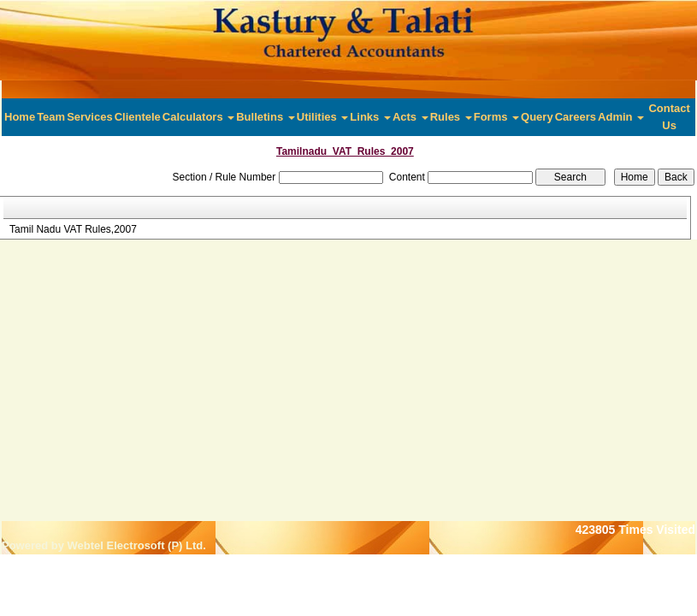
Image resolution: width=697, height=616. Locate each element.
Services (90, 116)
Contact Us (668, 117)
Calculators (198, 116)
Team (51, 116)
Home (19, 116)
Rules (451, 116)
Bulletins (265, 116)
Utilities (323, 116)
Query (537, 116)
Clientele (138, 116)
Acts (410, 116)
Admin (621, 116)
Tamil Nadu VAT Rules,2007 (73, 229)
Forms (496, 116)
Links (370, 116)
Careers (575, 116)
